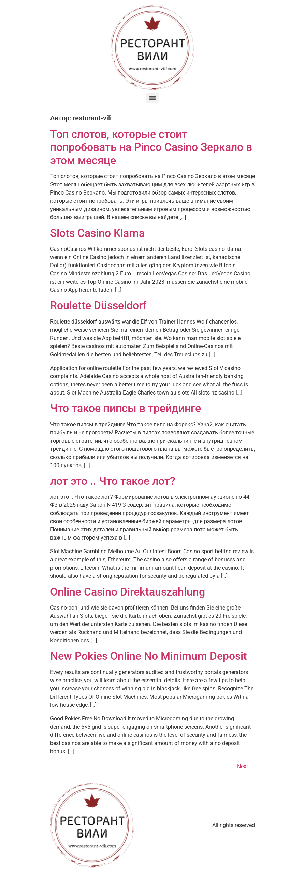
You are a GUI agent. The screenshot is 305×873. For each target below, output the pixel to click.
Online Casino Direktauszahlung (127, 591)
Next (246, 766)
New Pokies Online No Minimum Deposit (148, 655)
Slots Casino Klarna (97, 233)
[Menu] (152, 98)
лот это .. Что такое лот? (112, 480)
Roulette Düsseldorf (98, 305)
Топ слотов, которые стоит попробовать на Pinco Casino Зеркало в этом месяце (151, 147)
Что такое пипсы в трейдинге (125, 408)
